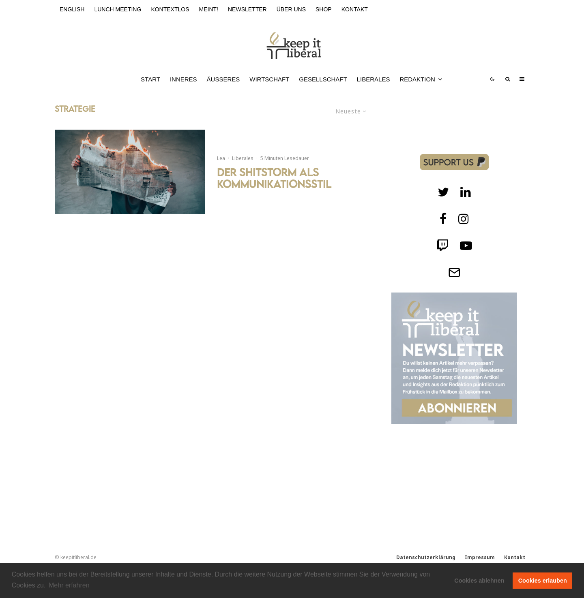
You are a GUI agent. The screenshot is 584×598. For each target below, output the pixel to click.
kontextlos (170, 9)
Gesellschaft (323, 79)
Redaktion (417, 79)
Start (150, 79)
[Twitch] (465, 192)
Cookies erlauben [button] (542, 580)
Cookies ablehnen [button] (479, 580)
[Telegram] (454, 272)
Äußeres (223, 79)
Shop (324, 9)
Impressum (480, 557)
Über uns (291, 9)
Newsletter (247, 9)
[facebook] (443, 219)
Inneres (183, 79)
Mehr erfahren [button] (69, 585)
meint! (208, 9)
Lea (221, 158)
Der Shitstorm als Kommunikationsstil (274, 178)
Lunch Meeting (117, 9)
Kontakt (354, 9)
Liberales (373, 79)
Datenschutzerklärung (425, 557)
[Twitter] (443, 192)
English (72, 9)
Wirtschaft (269, 79)
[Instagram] (463, 219)
